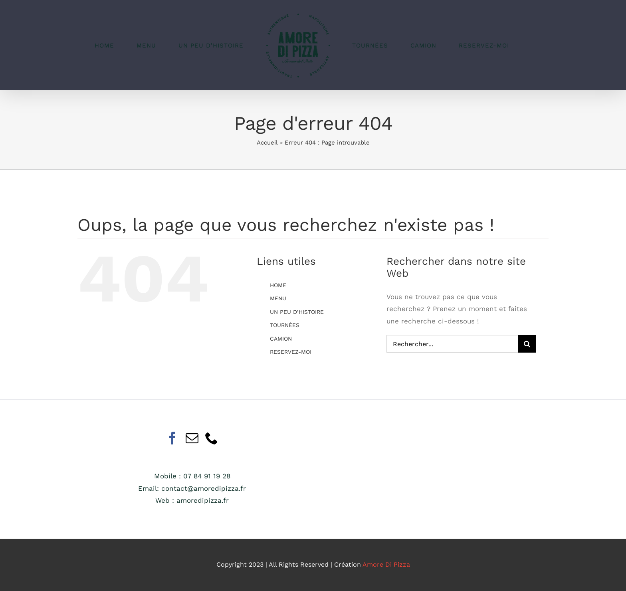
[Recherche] (527, 344)
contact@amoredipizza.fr (203, 488)
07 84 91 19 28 (206, 476)
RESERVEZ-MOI (290, 352)
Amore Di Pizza (386, 564)
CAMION (281, 338)
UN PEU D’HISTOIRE (297, 312)
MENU (278, 298)
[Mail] (192, 438)
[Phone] (211, 438)
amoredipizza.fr (202, 500)
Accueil (267, 142)
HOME (278, 285)
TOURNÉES (284, 325)
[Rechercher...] (452, 344)
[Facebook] (172, 438)
